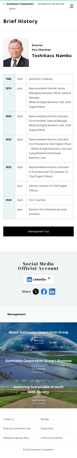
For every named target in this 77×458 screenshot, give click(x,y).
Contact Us (8, 419)
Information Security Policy (16, 437)
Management (14, 314)
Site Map (45, 419)
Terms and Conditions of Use (16, 428)
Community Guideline (51, 437)
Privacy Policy (47, 428)
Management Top (38, 231)
